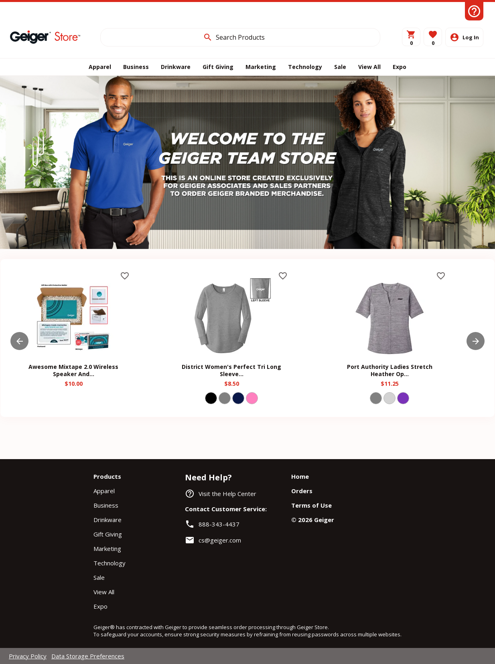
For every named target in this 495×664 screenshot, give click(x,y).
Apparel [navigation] (104, 491)
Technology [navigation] (109, 563)
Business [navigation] (105, 505)
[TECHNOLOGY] (305, 67)
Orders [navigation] (301, 491)
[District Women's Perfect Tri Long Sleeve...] (231, 354)
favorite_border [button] (125, 276)
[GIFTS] (218, 67)
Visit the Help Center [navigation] (227, 494)
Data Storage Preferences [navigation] (87, 656)
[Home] (45, 36)
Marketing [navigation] (107, 549)
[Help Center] (474, 11)
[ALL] (369, 67)
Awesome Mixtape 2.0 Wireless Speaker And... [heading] (73, 370)
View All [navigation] (103, 592)
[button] (433, 37)
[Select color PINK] (252, 398)
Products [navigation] (107, 476)
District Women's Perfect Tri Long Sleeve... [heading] (231, 370)
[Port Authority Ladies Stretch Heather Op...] (389, 354)
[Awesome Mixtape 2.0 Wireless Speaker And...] (73, 354)
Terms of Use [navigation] (311, 505)
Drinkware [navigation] (107, 520)
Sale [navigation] (99, 577)
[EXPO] (399, 67)
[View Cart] (411, 37)
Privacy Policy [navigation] (28, 656)
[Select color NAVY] (238, 398)
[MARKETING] (260, 67)
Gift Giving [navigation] (107, 534)
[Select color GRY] (225, 398)
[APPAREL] (100, 67)
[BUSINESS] (136, 67)
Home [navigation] (300, 476)
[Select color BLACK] (211, 398)
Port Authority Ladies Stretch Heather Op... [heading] (389, 370)
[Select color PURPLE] (403, 398)
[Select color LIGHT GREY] (389, 398)
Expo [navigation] (100, 606)
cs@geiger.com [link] (220, 540)
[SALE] (340, 67)
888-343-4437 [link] (219, 524)
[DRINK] (176, 67)
